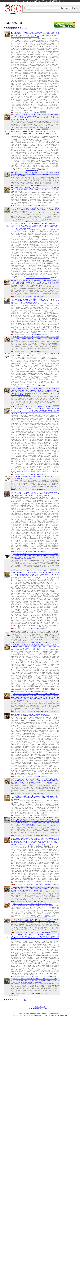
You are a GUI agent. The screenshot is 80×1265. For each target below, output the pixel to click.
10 (22, 28)
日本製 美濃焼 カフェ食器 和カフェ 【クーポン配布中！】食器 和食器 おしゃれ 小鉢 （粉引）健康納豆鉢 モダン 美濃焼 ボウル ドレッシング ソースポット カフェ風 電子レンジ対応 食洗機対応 (34, 797)
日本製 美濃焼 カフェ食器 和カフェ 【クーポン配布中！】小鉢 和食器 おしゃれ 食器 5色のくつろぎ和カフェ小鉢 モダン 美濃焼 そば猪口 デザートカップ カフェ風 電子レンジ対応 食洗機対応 (35, 338)
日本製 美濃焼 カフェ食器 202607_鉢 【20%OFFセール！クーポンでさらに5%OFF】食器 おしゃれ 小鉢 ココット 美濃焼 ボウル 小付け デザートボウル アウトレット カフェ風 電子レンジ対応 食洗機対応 (35, 189)
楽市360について (40, 1007)
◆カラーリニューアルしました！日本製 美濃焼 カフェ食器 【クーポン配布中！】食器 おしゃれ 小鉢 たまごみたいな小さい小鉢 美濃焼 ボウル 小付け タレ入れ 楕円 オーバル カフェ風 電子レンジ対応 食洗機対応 (35, 174)
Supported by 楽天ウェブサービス (40, 1008)
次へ (26, 28)
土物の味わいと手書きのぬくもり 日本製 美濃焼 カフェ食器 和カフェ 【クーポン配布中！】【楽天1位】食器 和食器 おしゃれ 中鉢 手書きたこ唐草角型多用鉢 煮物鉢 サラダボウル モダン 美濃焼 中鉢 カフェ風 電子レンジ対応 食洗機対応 (35, 980)
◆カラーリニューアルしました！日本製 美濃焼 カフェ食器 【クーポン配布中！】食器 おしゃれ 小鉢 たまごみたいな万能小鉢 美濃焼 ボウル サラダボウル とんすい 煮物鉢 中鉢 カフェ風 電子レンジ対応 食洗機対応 (35, 209)
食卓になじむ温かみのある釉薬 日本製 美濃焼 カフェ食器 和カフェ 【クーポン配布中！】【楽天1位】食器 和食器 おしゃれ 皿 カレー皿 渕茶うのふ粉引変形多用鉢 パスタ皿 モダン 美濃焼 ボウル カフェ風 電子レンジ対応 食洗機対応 (35, 300)
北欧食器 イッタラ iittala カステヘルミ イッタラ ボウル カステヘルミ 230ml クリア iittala (36, 631)
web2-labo (65, 1015)
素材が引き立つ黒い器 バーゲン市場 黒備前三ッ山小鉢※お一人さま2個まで (32, 904)
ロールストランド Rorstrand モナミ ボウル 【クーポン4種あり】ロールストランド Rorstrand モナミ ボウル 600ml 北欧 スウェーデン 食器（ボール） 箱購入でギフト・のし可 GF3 (35, 133)
